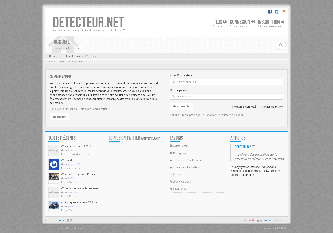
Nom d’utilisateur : (182, 75)
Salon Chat (178, 188)
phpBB (62, 220)
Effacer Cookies (180, 181)
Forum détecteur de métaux (67, 56)
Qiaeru (79, 228)
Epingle (67, 160)
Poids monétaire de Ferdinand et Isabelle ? (87, 188)
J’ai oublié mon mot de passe (187, 115)
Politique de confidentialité (94, 109)
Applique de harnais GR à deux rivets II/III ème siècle (92, 202)
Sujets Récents (179, 146)
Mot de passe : (179, 90)
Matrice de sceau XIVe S (76, 146)
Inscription (271, 22)
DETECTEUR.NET (88, 23)
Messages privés (180, 153)
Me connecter (181, 106)
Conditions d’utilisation (63, 109)
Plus (220, 22)
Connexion (242, 22)
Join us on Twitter (134, 138)
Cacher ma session (270, 107)
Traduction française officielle (59, 228)
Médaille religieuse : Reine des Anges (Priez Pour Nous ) (94, 174)
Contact (176, 174)
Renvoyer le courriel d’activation (225, 115)
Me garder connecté (242, 107)
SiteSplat (268, 220)
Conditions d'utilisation (185, 167)
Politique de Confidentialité (187, 160)
